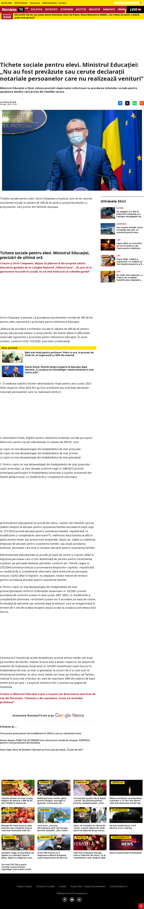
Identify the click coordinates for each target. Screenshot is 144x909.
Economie (66, 9)
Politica (36, 9)
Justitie (81, 9)
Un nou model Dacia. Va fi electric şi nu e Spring (122, 826)
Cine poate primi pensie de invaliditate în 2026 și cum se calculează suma (40, 733)
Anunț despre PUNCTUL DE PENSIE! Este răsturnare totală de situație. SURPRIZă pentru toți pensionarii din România (45, 741)
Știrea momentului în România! (125, 853)
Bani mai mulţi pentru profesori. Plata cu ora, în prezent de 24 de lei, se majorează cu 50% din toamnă (59, 354)
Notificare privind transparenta (72, 893)
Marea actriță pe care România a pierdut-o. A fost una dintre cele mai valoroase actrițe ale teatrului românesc (125, 800)
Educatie (94, 9)
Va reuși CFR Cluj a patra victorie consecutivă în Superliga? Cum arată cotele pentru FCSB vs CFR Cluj (16, 867)
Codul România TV (118, 886)
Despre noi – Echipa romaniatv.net (88, 886)
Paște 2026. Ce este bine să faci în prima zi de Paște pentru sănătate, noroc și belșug (129, 245)
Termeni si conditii (45, 886)
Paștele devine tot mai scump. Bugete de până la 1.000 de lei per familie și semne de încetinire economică (17, 800)
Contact (62, 886)
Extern (120, 208)
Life (118, 240)
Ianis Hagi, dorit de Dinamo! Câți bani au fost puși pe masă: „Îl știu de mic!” (41, 750)
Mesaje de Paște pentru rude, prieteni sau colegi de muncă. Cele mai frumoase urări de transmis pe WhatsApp (16, 828)
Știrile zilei (6, 3)
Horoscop (35, 3)
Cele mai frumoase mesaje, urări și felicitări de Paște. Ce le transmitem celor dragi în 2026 (89, 855)
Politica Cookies (24, 886)
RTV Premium (21, 3)
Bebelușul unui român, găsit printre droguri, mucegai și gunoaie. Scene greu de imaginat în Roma (51, 800)
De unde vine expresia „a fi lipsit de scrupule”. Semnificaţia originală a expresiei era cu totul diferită (129, 277)
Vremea (122, 9)
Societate (51, 9)
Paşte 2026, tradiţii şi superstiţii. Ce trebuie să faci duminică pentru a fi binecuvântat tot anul (129, 261)
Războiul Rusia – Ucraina (54, 3)
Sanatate (109, 9)
